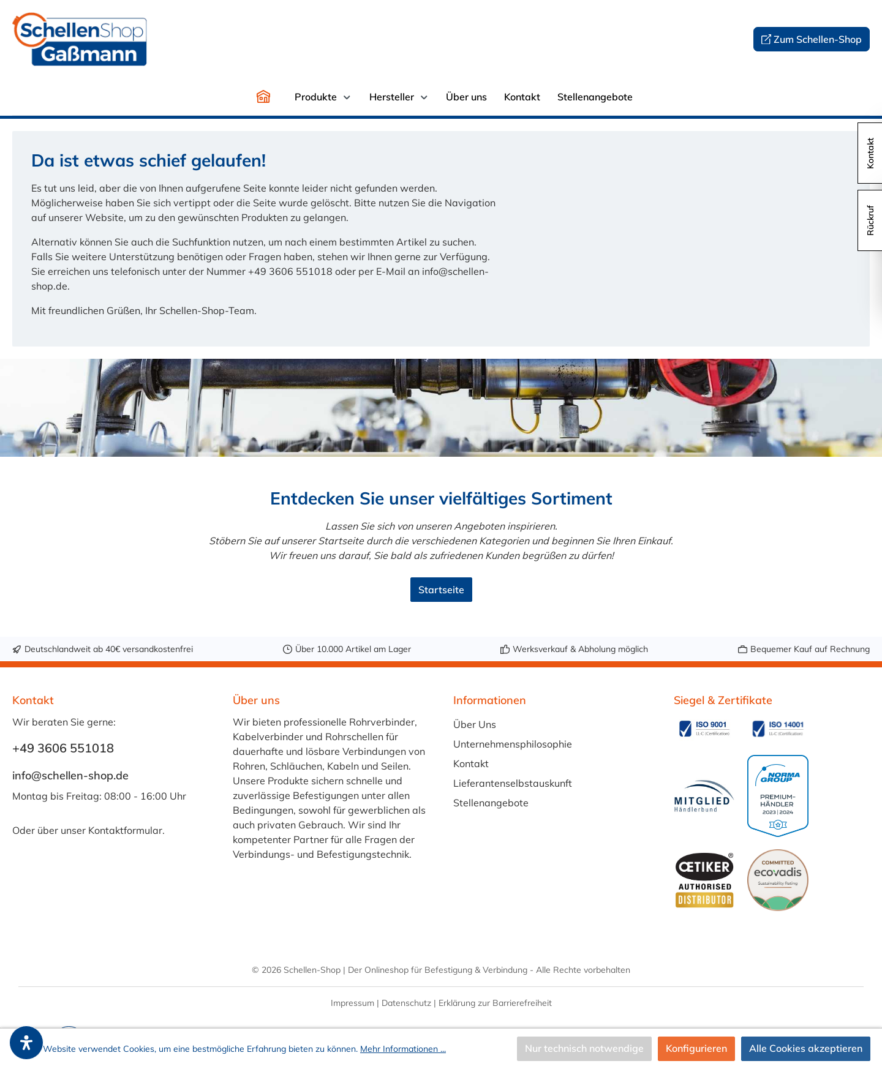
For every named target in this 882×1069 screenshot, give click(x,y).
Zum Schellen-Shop (811, 39)
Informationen (489, 700)
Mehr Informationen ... (403, 1048)
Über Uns (474, 724)
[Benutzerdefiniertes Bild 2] (778, 729)
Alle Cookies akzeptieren (805, 1049)
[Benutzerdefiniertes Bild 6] (778, 879)
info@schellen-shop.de (70, 775)
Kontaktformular (125, 830)
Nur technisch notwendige (584, 1049)
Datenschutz (406, 1002)
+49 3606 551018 (63, 748)
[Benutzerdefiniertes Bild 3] (704, 796)
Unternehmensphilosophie (512, 744)
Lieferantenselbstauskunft (512, 783)
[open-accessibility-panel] (26, 1043)
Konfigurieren (696, 1049)
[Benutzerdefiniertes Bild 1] (704, 729)
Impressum (352, 1002)
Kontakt (471, 763)
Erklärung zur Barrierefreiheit (495, 1002)
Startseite (441, 589)
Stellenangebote (491, 803)
